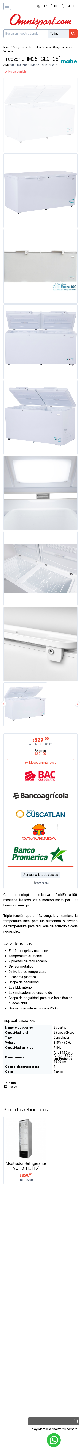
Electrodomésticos (39, 47)
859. (26, 1175)
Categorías (18, 47)
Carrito (70, 6)
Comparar (40, 883)
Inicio (6, 47)
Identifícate (47, 6)
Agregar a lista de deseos (40, 874)
